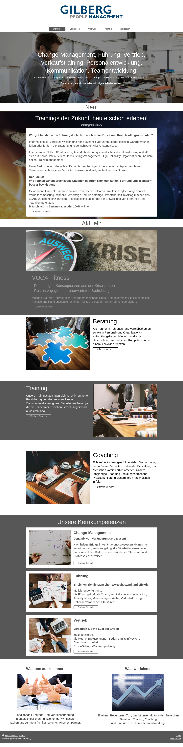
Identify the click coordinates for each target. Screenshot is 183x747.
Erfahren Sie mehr (41, 212)
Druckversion (10, 735)
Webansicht (175, 738)
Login (178, 735)
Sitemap (22, 735)
